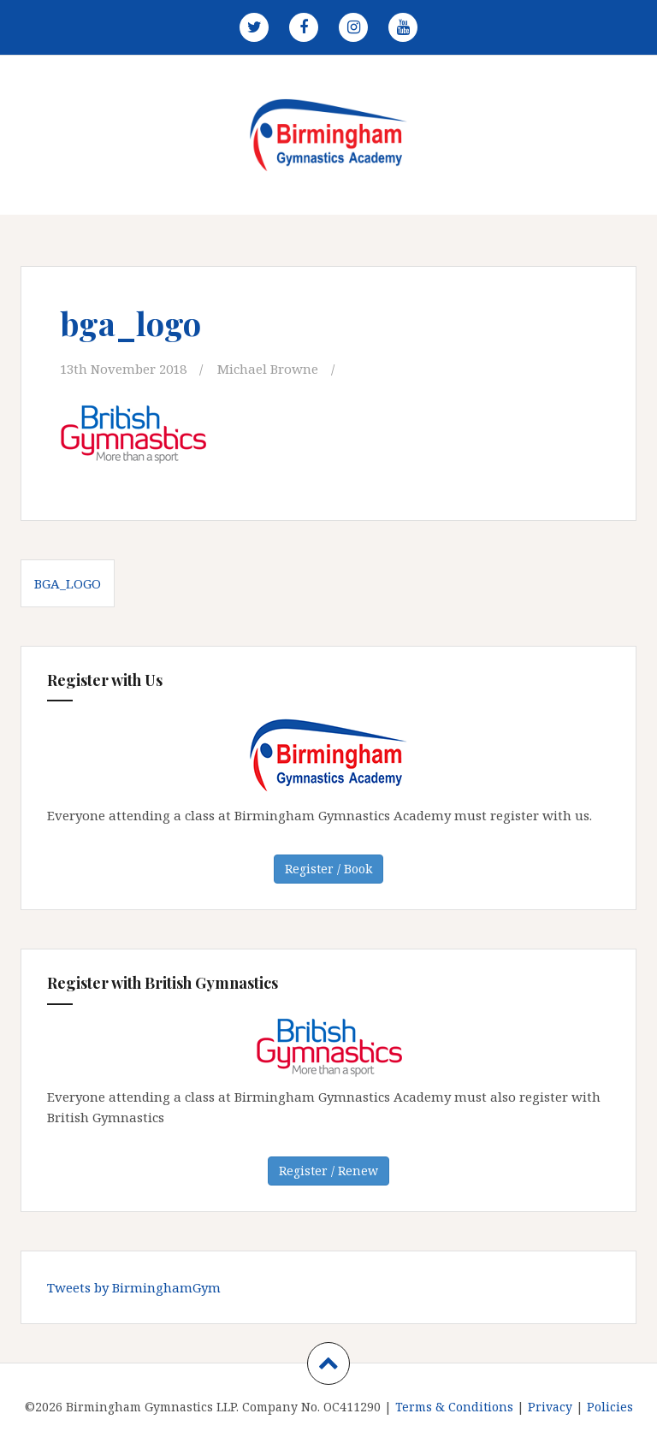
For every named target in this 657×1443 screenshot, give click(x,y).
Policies (610, 1407)
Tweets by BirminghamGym (134, 1287)
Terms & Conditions (454, 1407)
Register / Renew (328, 1170)
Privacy (550, 1407)
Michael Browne (267, 368)
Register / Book (328, 868)
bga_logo (67, 583)
